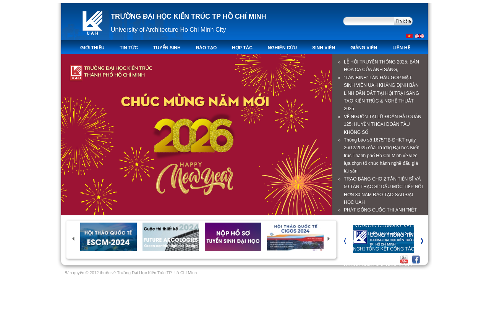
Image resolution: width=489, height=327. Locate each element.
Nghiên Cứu (282, 47)
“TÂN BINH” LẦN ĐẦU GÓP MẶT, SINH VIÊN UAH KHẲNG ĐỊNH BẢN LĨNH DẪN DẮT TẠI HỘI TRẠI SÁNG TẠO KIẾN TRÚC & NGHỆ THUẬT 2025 (381, 93)
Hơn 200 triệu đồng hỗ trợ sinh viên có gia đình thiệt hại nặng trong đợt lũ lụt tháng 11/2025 (383, 295)
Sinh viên (323, 47)
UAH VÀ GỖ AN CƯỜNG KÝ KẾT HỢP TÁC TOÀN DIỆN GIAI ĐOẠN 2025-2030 (383, 233)
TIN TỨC (129, 47)
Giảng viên (363, 47)
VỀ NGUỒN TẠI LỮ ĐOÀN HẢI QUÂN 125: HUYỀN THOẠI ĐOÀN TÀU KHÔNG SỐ (382, 124)
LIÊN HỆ (401, 47)
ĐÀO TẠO (206, 47)
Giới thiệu (92, 47)
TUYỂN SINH (167, 47)
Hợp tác (242, 47)
